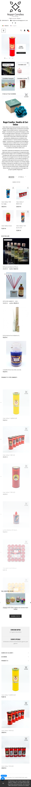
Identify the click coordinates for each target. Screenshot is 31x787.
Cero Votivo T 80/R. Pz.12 (20, 203)
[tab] (11, 177)
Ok (3, 783)
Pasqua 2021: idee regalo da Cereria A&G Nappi (15, 608)
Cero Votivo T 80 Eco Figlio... (6, 203)
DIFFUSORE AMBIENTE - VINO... (10, 301)
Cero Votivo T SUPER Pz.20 (10, 442)
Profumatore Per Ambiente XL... (11, 335)
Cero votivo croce (6, 226)
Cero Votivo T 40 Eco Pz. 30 (21, 227)
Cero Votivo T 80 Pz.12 (7, 730)
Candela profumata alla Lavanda (12, 370)
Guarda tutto (15, 616)
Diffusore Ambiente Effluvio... (11, 267)
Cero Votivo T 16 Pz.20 (7, 766)
